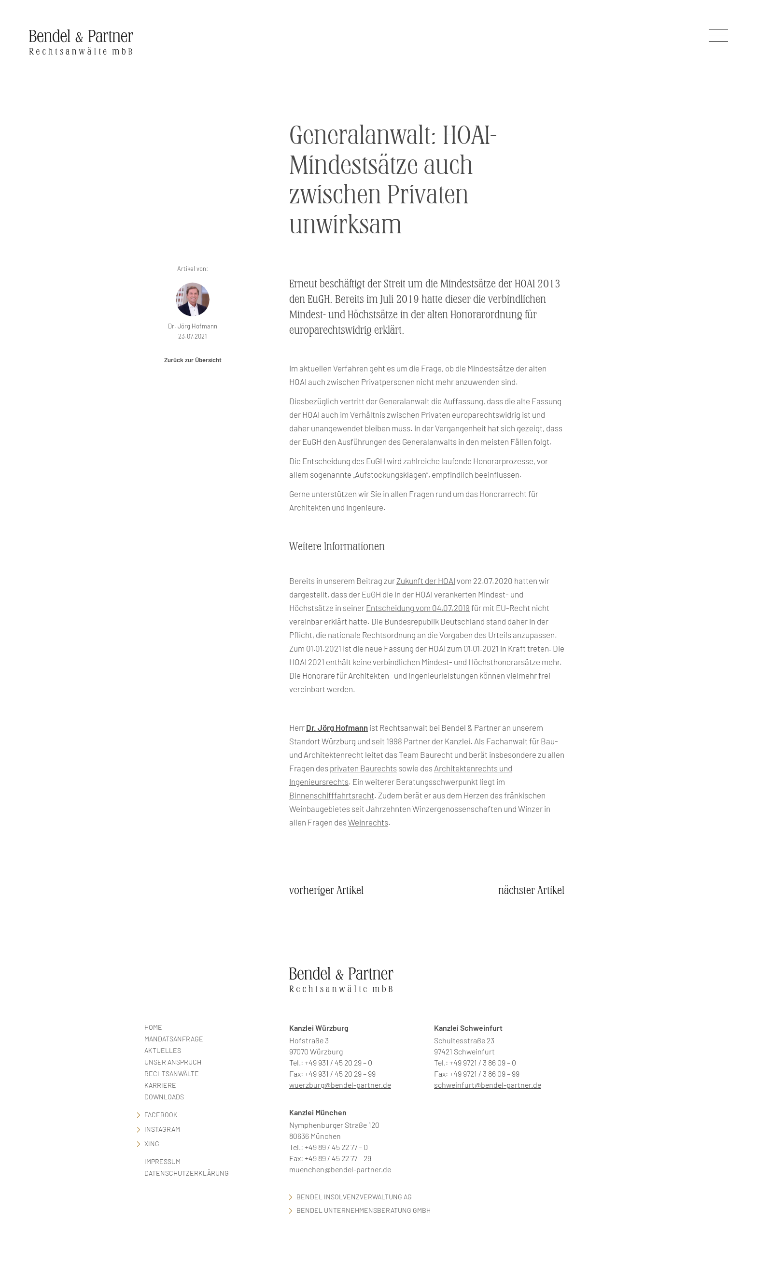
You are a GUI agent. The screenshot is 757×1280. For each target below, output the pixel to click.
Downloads (164, 1097)
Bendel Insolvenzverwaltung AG (354, 1197)
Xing (151, 1143)
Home (153, 1027)
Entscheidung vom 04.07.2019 (418, 607)
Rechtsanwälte (171, 1073)
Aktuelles (162, 1050)
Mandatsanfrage (173, 1039)
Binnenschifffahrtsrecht (331, 795)
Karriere (160, 1085)
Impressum (162, 1161)
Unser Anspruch (172, 1062)
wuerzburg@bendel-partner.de (340, 1084)
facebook (161, 1114)
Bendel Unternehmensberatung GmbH (363, 1210)
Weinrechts (368, 822)
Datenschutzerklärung (186, 1173)
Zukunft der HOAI (425, 580)
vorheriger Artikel (326, 890)
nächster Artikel (531, 890)
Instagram (162, 1129)
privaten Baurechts (363, 768)
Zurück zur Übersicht (193, 360)
